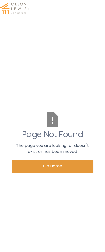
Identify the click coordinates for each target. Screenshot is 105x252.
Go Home (52, 166)
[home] (15, 6)
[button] (99, 6)
